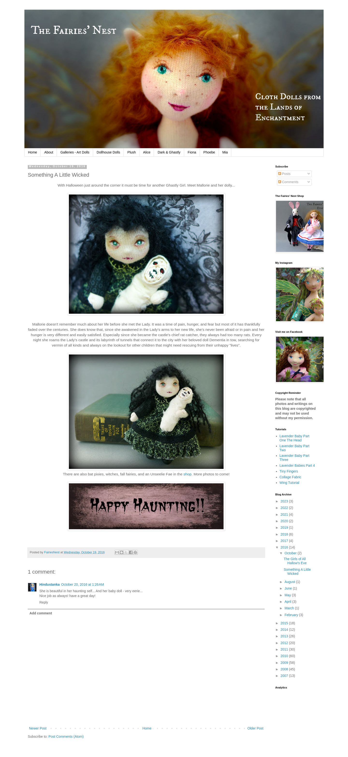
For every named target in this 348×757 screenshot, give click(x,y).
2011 (285, 649)
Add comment (40, 613)
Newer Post (37, 728)
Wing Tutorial (289, 483)
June (288, 588)
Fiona (192, 152)
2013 (285, 636)
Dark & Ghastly (169, 152)
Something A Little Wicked (297, 572)
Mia (225, 152)
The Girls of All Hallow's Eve (295, 561)
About (48, 152)
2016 (285, 547)
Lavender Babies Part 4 (297, 465)
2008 (285, 669)
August (290, 582)
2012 (285, 643)
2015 (285, 623)
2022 (285, 508)
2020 (285, 521)
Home (32, 152)
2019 (285, 527)
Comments (288, 182)
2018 (285, 534)
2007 (285, 676)
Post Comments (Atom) (66, 736)
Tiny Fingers (289, 471)
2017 (285, 541)
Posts (284, 174)
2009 (285, 663)
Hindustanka (49, 584)
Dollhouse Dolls (108, 152)
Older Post (255, 728)
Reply (43, 602)
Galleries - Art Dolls (74, 152)
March (289, 608)
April (288, 602)
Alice (146, 152)
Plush (131, 152)
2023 (285, 501)
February (291, 615)
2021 (285, 514)
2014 (285, 630)
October (290, 553)
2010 (285, 656)
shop (187, 474)
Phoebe (209, 152)
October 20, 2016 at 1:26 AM (82, 584)
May (288, 595)
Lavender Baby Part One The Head (295, 438)
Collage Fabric (290, 477)
